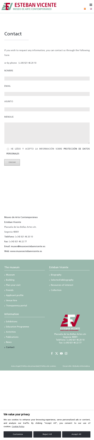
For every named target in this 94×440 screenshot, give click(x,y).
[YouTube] (61, 353)
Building (10, 280)
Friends (9, 290)
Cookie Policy (18, 427)
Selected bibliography (62, 280)
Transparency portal (16, 306)
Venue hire (11, 301)
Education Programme (17, 327)
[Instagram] (66, 353)
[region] (47, 425)
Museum (10, 275)
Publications (12, 337)
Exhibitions (11, 322)
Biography (56, 275)
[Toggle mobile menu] (91, 4)
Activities (11, 332)
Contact (10, 348)
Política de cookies (48, 366)
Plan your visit (13, 285)
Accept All (76, 434)
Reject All (47, 434)
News (9, 342)
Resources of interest (62, 285)
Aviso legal (15, 366)
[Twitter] (56, 353)
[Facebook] (52, 353)
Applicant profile (14, 296)
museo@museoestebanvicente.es (28, 247)
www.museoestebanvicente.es (26, 251)
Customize (18, 434)
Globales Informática (81, 366)
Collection (56, 290)
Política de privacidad (30, 366)
